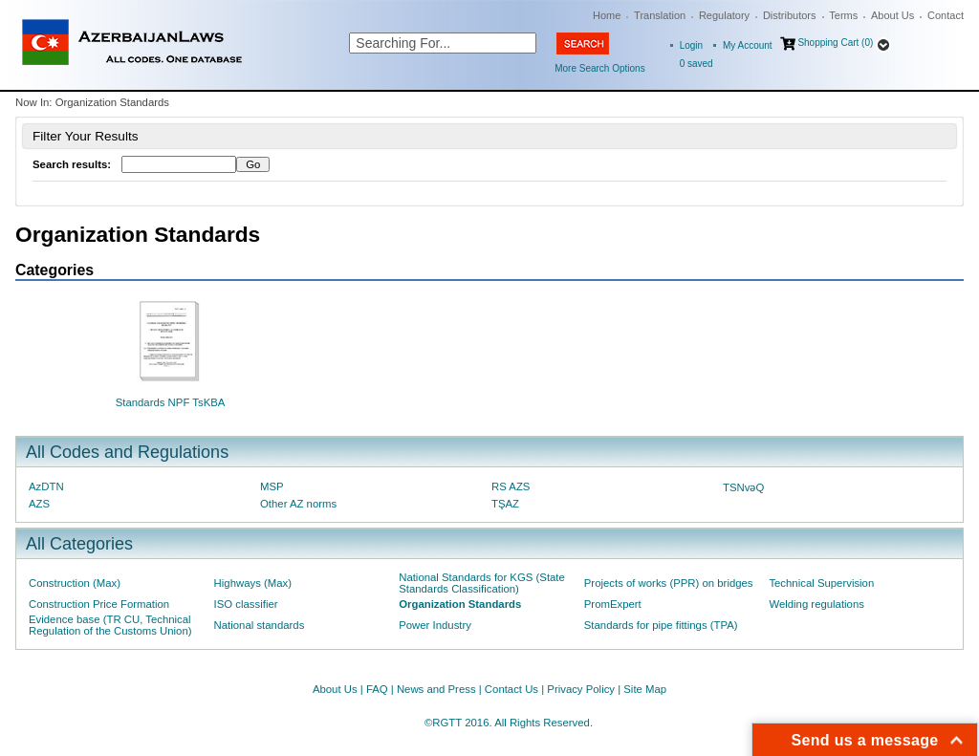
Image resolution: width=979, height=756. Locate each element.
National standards (259, 625)
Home (606, 15)
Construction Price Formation (99, 604)
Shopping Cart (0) (835, 42)
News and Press (436, 689)
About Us (892, 15)
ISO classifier (246, 604)
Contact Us (511, 689)
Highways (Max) (253, 583)
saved (696, 63)
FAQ (377, 689)
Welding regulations (816, 604)
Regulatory (724, 15)
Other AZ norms (298, 503)
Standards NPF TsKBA (171, 402)
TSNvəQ (743, 487)
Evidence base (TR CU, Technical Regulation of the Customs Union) (110, 625)
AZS (39, 503)
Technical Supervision (821, 583)
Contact (945, 15)
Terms (843, 15)
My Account (747, 45)
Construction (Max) (74, 583)
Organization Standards (460, 604)
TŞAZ (505, 503)
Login (691, 45)
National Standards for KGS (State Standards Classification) (482, 583)
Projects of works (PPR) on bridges (668, 583)
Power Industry (435, 625)
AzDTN (46, 486)
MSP (272, 486)
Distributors (789, 15)
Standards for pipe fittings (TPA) (661, 625)
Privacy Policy (581, 689)
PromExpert (613, 604)
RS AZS (510, 486)
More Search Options (600, 68)
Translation (659, 15)
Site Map (644, 689)
